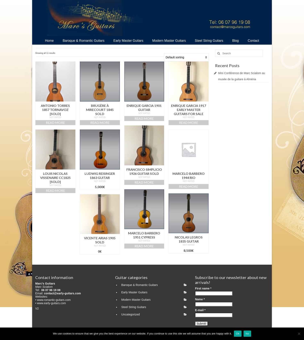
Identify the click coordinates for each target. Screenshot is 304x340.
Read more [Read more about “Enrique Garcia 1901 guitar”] (144, 118)
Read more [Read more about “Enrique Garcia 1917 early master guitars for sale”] (188, 122)
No (247, 333)
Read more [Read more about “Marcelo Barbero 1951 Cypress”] (144, 246)
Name (200, 299)
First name (203, 288)
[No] (299, 334)
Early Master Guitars (134, 292)
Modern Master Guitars (136, 299)
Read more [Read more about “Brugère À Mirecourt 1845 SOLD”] (99, 122)
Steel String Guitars (133, 307)
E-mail (200, 310)
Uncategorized (130, 314)
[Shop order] (186, 57)
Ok (237, 333)
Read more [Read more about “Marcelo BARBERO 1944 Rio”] (188, 186)
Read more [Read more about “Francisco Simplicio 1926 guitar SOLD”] (144, 182)
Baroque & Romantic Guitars (139, 285)
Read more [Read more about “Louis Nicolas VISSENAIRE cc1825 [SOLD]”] (55, 190)
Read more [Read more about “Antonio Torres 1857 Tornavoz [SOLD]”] (55, 122)
